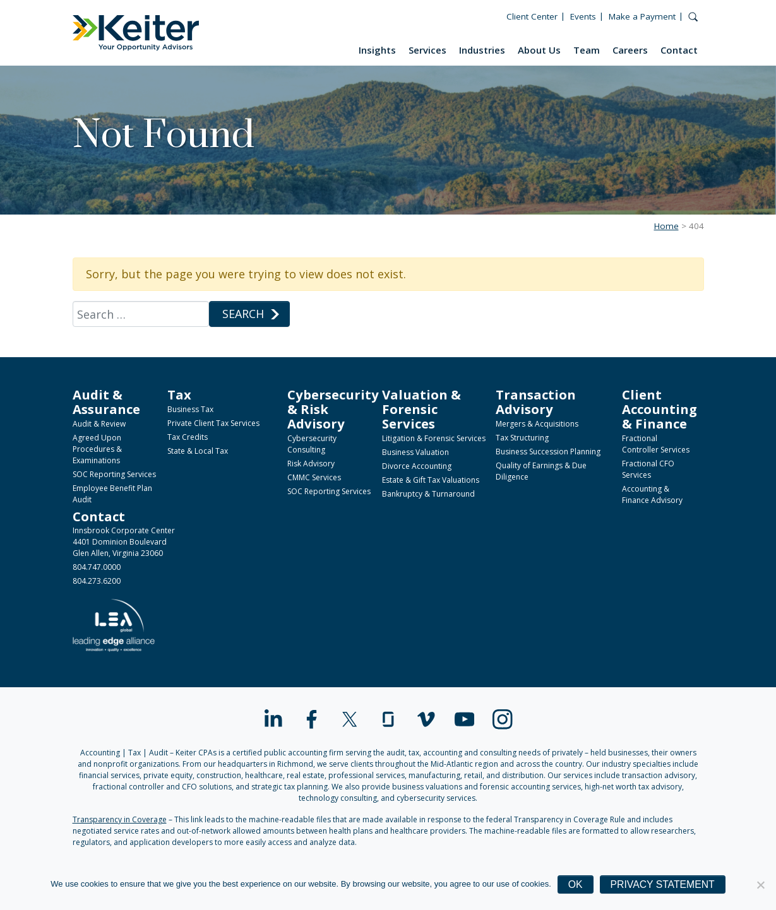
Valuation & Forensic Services (421, 409)
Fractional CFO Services (648, 469)
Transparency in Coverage (120, 819)
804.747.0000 (97, 567)
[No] (760, 884)
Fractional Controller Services (655, 444)
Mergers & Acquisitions (537, 423)
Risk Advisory (311, 463)
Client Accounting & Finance (659, 409)
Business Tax (190, 409)
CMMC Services (314, 477)
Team (586, 50)
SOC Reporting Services (114, 474)
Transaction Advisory (536, 402)
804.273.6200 (97, 581)
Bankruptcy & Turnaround (428, 493)
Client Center (532, 16)
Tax (179, 394)
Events (583, 16)
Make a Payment (642, 16)
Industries (482, 50)
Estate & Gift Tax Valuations (430, 480)
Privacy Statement (663, 884)
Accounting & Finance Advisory (652, 494)
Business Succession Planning (548, 451)
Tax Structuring (522, 437)
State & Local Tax (197, 451)
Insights (377, 50)
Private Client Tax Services (213, 423)
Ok (575, 884)
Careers (630, 50)
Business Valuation (415, 452)
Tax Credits (187, 437)
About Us (539, 50)
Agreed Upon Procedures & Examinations (97, 449)
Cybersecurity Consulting (312, 444)
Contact (679, 50)
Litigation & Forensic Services (434, 438)
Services (427, 50)
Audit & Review (99, 423)
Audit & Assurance (106, 402)
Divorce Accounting (416, 466)
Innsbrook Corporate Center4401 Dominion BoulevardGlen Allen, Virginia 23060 (124, 541)
